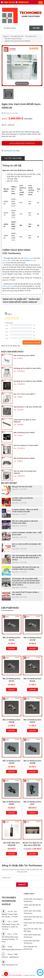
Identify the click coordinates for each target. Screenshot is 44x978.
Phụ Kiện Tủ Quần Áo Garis (13, 38)
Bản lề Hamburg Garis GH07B (24, 355)
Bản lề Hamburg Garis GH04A (24, 458)
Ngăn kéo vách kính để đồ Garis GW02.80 (17, 41)
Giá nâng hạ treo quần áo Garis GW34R (28, 381)
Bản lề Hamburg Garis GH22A (24, 432)
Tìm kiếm (36, 28)
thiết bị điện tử (7, 260)
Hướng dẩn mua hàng (10, 151)
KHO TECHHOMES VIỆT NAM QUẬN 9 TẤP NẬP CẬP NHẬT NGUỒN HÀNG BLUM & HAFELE (26, 558)
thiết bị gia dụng (8, 286)
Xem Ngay (11, 648)
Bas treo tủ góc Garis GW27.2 (24, 394)
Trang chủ (6, 36)
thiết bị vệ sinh (29, 258)
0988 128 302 (8, 2)
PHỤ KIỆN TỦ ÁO (31, 36)
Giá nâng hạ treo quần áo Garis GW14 (27, 368)
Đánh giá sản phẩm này (32, 342)
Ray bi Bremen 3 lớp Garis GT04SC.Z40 (27, 407)
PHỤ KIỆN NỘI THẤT (17, 36)
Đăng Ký (22, 884)
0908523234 (22, 2)
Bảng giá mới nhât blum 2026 (22, 486)
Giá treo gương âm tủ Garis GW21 (26, 445)
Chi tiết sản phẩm (12, 158)
